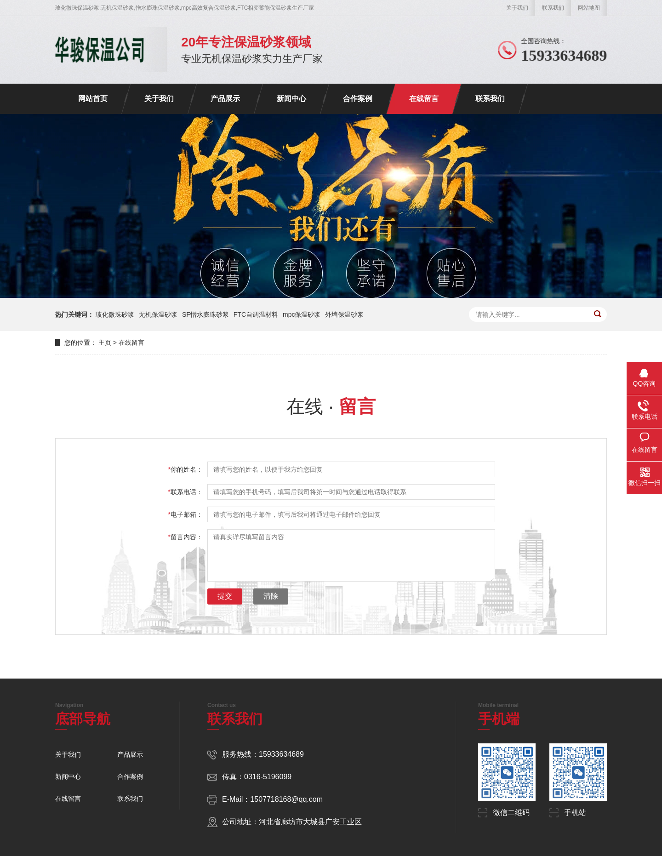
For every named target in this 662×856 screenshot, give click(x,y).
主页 (104, 342)
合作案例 (357, 99)
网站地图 (589, 8)
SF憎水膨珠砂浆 (205, 314)
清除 (270, 596)
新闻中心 (291, 99)
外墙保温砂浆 (344, 314)
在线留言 (424, 99)
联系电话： (185, 492)
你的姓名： (185, 469)
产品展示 (225, 99)
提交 (224, 596)
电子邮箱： (185, 514)
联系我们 (553, 8)
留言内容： (185, 537)
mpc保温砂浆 (301, 314)
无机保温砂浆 (158, 314)
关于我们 (517, 8)
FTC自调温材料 (256, 314)
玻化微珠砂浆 (115, 314)
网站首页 (93, 99)
